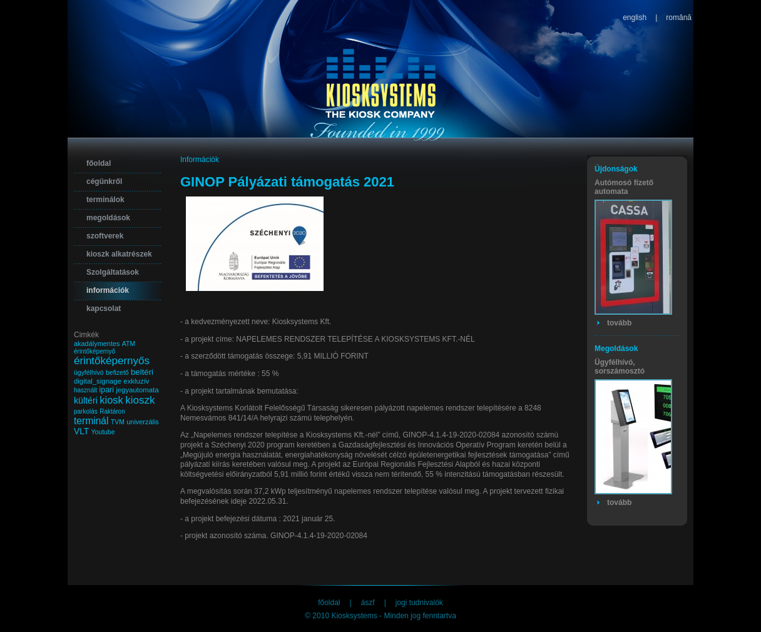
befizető (117, 372)
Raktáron (112, 411)
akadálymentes (97, 343)
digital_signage (97, 381)
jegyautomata (137, 390)
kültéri (86, 400)
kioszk (140, 400)
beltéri (142, 372)
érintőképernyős (112, 361)
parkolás (86, 411)
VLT (81, 431)
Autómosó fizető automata (624, 187)
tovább (619, 323)
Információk (199, 159)
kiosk (111, 400)
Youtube (103, 432)
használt (85, 390)
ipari (107, 389)
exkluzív (136, 381)
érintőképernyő (94, 351)
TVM (118, 422)
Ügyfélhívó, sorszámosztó (620, 366)
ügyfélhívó (89, 372)
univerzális (142, 422)
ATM (128, 343)
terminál (91, 420)
